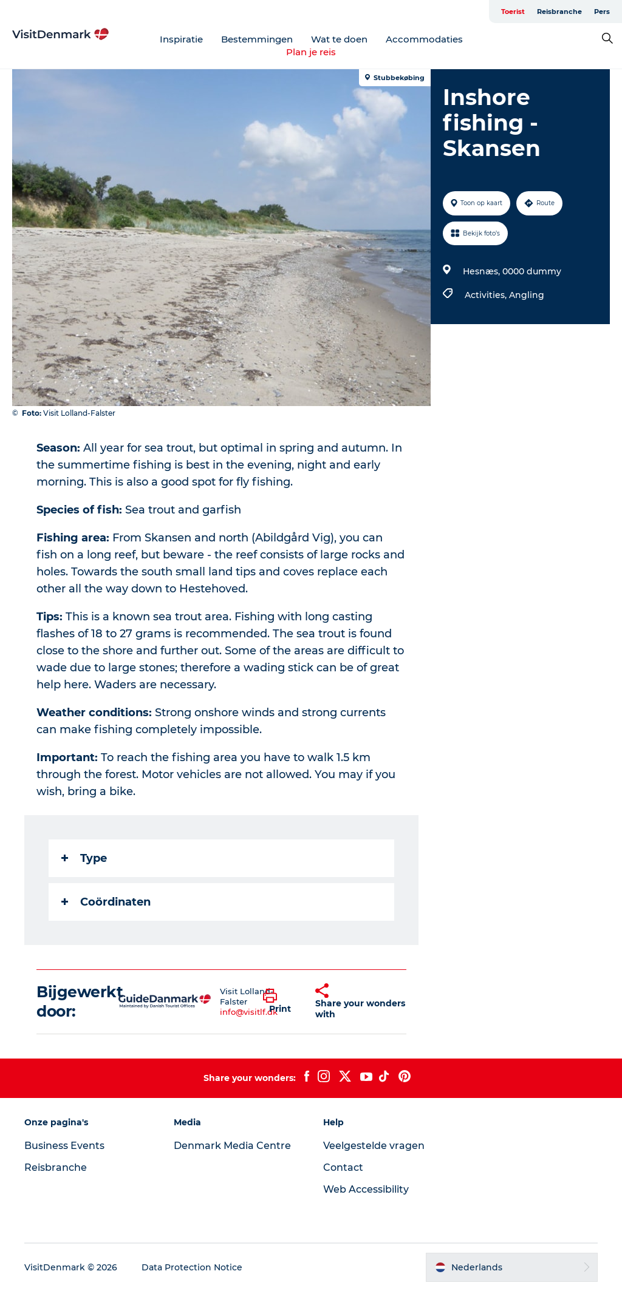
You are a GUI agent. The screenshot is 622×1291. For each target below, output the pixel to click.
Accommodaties (424, 39)
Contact (343, 1167)
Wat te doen (339, 39)
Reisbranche (559, 11)
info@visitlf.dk (249, 1012)
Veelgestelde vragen (374, 1145)
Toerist (513, 11)
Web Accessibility (366, 1189)
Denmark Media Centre (232, 1145)
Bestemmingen (257, 39)
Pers (602, 11)
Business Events (64, 1145)
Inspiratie (181, 39)
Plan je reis (311, 52)
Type (84, 858)
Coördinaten (106, 902)
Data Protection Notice (192, 1267)
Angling (526, 295)
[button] (280, 1001)
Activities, (487, 295)
